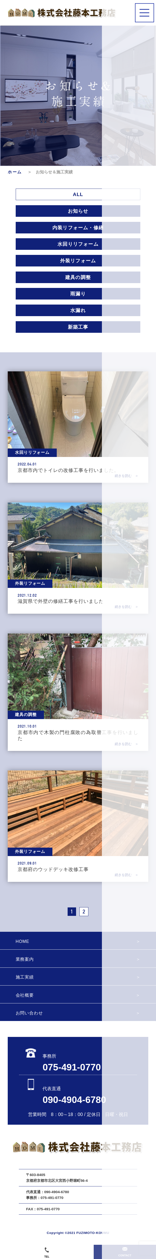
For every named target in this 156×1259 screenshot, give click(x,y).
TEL (46, 1252)
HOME (22, 941)
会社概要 (25, 995)
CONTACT (124, 1252)
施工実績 (25, 977)
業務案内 (25, 959)
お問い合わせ (29, 1013)
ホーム (17, 172)
